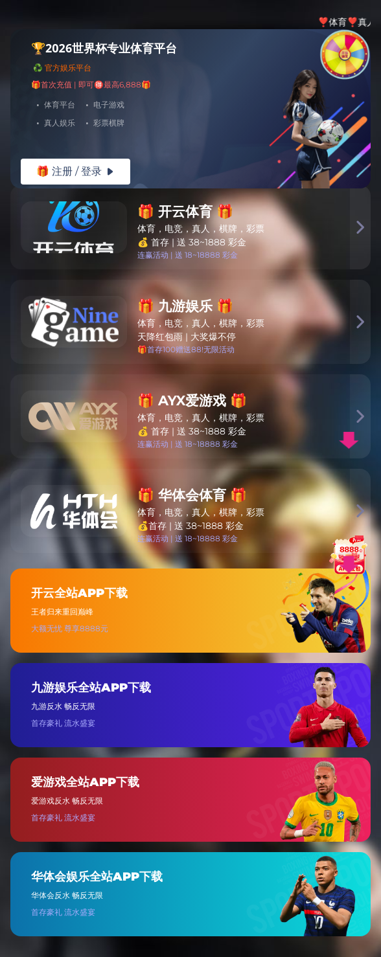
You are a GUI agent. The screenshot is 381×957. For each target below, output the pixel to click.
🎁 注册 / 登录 (75, 171)
